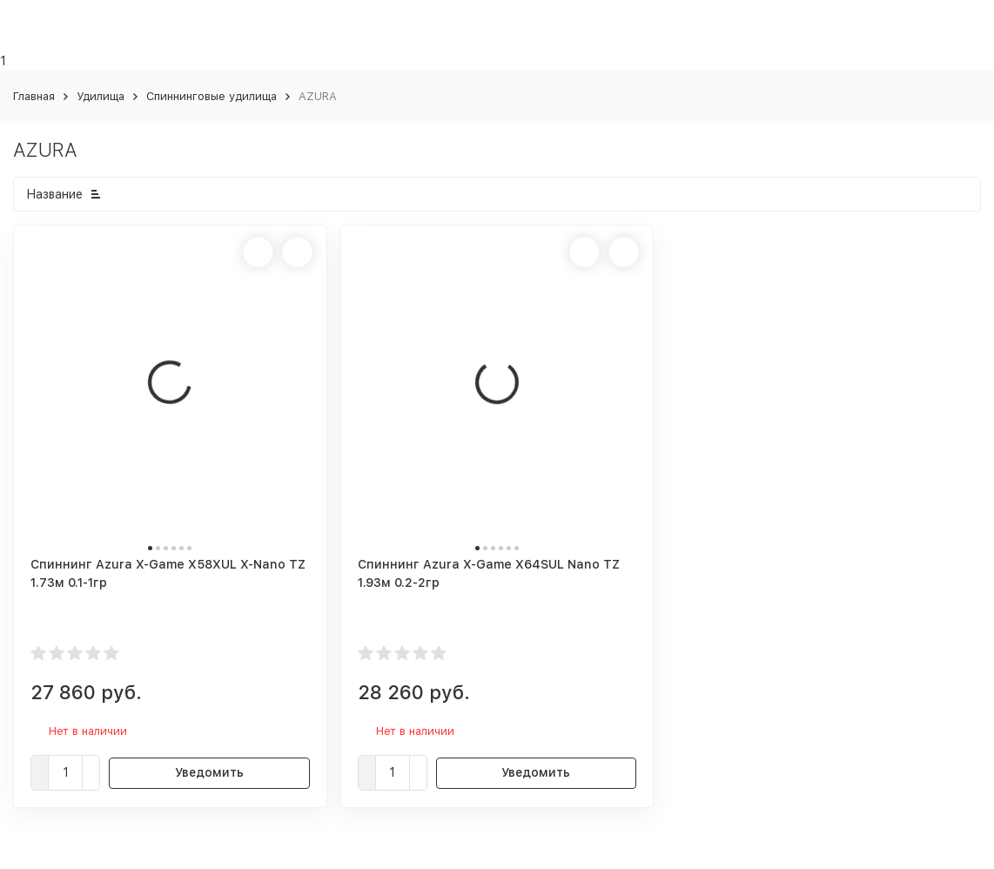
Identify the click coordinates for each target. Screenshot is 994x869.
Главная (34, 96)
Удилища (100, 96)
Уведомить (209, 772)
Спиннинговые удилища (211, 96)
